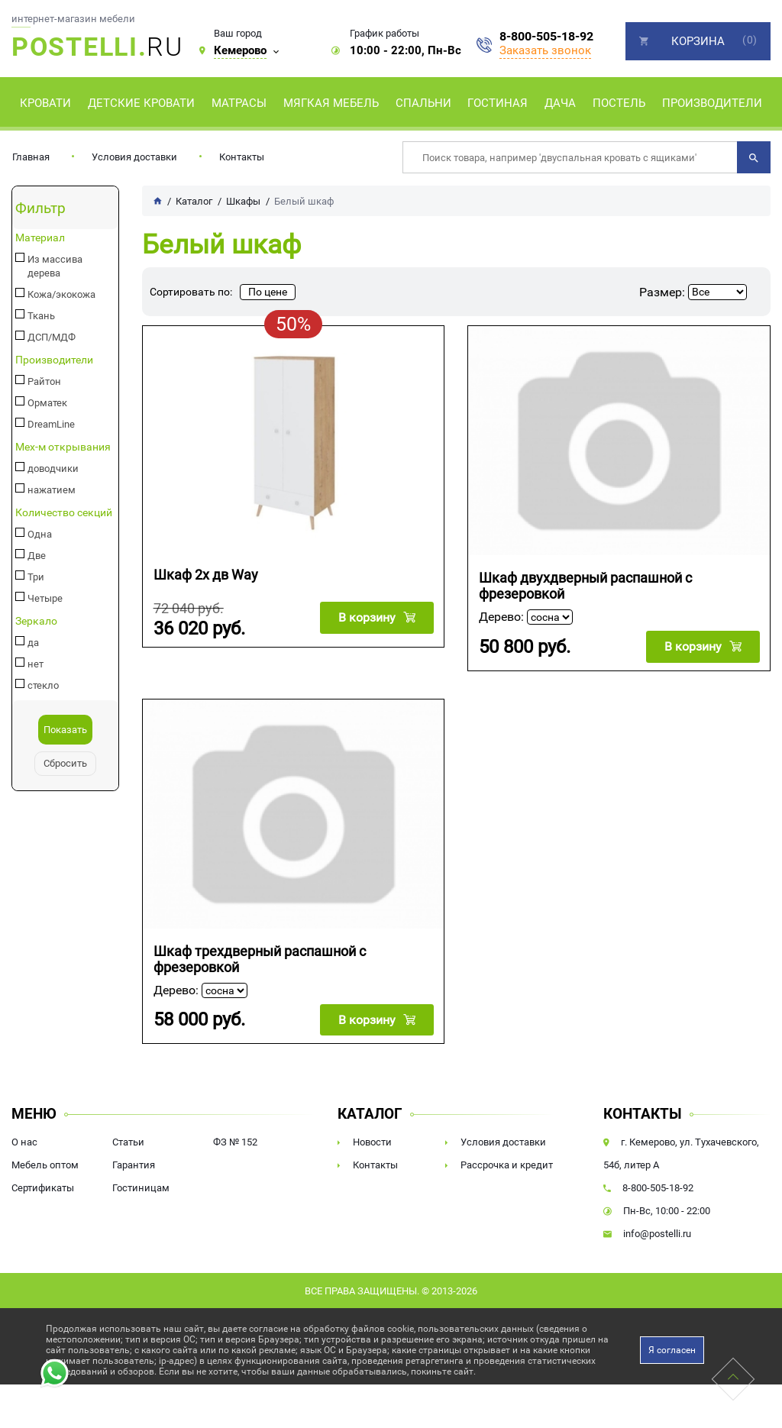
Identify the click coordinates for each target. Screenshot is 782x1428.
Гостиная (497, 103)
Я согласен (672, 1347)
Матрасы (239, 103)
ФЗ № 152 (235, 1139)
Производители (712, 103)
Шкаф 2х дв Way (205, 575)
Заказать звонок (545, 50)
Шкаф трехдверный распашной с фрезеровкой (259, 958)
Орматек (45, 389)
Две (35, 542)
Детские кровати (141, 103)
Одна (38, 520)
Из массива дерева (69, 259)
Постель (619, 103)
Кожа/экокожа (59, 281)
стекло (41, 672)
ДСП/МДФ (49, 323)
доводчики (50, 455)
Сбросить (65, 750)
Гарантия (133, 1162)
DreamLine (49, 410)
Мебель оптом (45, 1162)
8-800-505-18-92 (546, 37)
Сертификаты (42, 1185)
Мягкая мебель (331, 103)
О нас (24, 1139)
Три (34, 563)
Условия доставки (134, 157)
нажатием (49, 476)
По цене (267, 292)
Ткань (39, 302)
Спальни (423, 103)
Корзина (698, 41)
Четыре (43, 585)
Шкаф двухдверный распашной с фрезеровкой (585, 586)
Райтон (43, 368)
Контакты (241, 157)
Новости (372, 1139)
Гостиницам (141, 1185)
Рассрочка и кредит (506, 1162)
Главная (31, 157)
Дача (560, 103)
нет (34, 650)
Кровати (45, 103)
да (32, 629)
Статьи (128, 1139)
